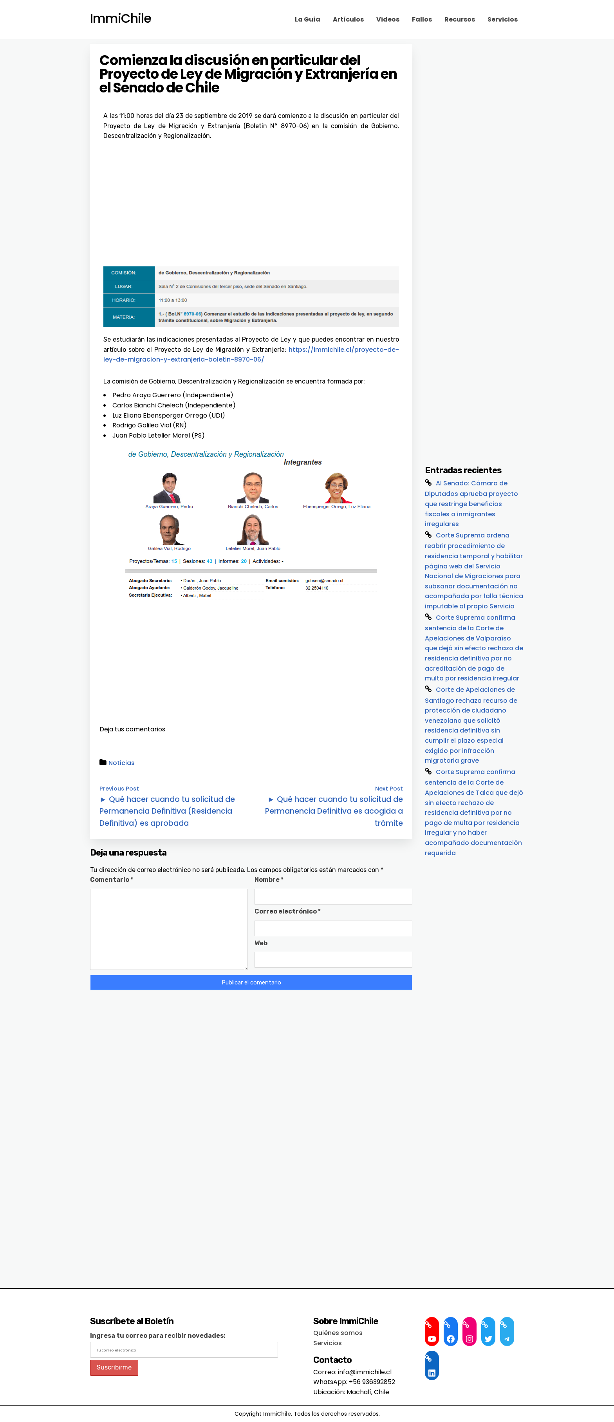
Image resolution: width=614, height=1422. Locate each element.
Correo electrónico (288, 911)
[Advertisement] (251, 200)
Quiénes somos (338, 1332)
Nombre (269, 879)
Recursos (459, 19)
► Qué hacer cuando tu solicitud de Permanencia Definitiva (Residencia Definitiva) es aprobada (167, 811)
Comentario (111, 879)
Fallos (422, 19)
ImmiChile (120, 18)
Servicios (503, 19)
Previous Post (119, 788)
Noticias (121, 762)
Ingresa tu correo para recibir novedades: (158, 1335)
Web (261, 943)
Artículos (348, 19)
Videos (387, 19)
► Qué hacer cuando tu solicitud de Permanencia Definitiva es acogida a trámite (334, 811)
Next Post (389, 788)
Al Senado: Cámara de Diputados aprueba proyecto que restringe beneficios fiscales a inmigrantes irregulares (471, 504)
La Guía (307, 19)
